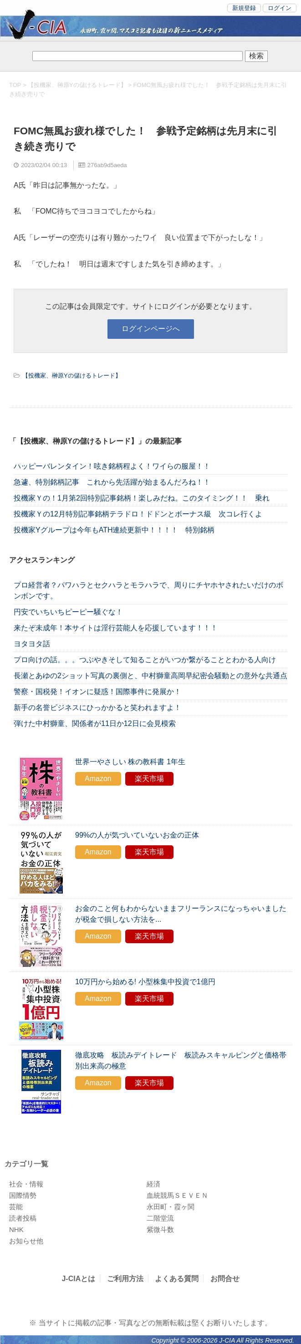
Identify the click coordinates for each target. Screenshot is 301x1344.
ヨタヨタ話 (32, 644)
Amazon (98, 778)
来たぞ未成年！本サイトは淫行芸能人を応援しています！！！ (116, 628)
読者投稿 (22, 1218)
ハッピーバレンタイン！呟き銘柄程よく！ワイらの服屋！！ (119, 466)
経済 (153, 1184)
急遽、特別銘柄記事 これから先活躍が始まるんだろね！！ (112, 482)
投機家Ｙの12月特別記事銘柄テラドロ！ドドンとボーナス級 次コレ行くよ (138, 514)
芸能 (16, 1207)
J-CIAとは (78, 1279)
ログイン (279, 8)
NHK (16, 1229)
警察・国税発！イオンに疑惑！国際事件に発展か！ (97, 691)
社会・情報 (26, 1184)
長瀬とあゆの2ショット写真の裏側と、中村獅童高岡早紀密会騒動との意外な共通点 (150, 676)
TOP (15, 85)
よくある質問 (177, 1279)
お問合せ (225, 1279)
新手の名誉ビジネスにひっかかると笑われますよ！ (97, 707)
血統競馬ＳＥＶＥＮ (177, 1195)
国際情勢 (22, 1195)
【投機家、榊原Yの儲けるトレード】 (77, 85)
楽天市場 (149, 778)
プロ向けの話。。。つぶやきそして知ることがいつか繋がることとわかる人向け (145, 660)
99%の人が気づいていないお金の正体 (137, 835)
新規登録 (244, 8)
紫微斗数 (160, 1229)
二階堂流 (160, 1218)
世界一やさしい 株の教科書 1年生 (130, 762)
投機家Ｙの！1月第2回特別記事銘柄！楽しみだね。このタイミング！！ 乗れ (142, 498)
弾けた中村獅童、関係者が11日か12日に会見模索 (95, 723)
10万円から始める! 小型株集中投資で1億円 (145, 982)
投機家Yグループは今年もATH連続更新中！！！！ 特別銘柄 (114, 530)
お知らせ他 (26, 1241)
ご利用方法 (125, 1279)
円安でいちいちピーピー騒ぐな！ (68, 612)
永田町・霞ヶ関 (170, 1207)
